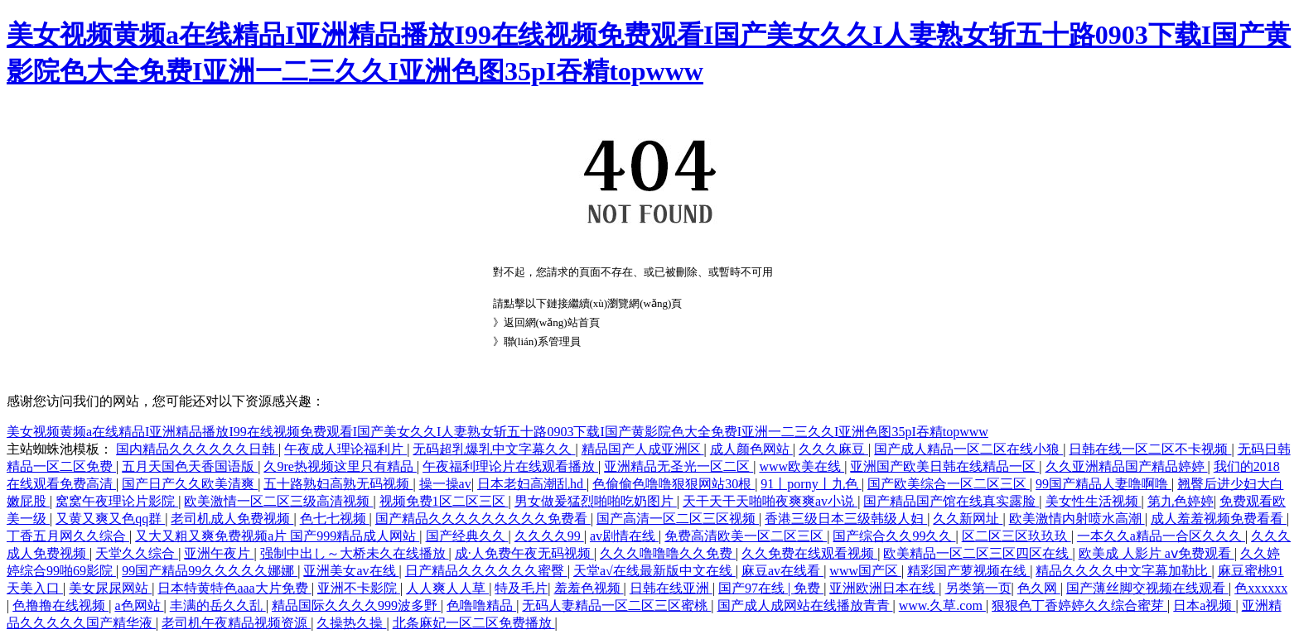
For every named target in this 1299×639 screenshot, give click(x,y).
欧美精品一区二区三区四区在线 (977, 553)
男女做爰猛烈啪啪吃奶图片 (595, 501)
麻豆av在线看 (782, 571)
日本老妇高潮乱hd (532, 484)
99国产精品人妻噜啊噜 (1103, 484)
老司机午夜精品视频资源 (236, 623)
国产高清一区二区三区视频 (677, 519)
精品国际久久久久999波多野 (356, 605)
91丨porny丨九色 (811, 484)
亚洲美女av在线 (350, 571)
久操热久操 (351, 623)
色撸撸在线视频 (60, 605)
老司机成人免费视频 (232, 519)
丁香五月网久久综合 (68, 536)
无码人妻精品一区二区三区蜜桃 (616, 605)
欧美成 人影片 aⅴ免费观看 (1156, 553)
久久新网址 (967, 519)
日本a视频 (1204, 605)
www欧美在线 (801, 466)
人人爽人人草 (447, 588)
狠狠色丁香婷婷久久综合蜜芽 (1079, 605)
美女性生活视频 (1093, 501)
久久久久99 (549, 536)
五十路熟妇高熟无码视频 (338, 484)
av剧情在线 (624, 536)
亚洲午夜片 (219, 553)
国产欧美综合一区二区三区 (948, 484)
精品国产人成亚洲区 (643, 449)
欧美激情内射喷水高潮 (1077, 519)
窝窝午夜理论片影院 (117, 501)
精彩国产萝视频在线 (968, 571)
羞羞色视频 (589, 588)
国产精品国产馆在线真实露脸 (951, 501)
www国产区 (865, 571)
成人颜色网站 (751, 449)
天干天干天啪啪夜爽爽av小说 (770, 501)
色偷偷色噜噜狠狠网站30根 (673, 484)
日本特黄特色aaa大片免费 (234, 588)
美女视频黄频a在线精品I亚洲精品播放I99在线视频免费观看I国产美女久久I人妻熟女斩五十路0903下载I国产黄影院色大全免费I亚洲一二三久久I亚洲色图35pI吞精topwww (497, 432)
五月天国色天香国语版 (190, 466)
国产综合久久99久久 (894, 536)
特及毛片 (521, 588)
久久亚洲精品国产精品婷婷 (1126, 466)
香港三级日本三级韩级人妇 (846, 519)
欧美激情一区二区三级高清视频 (278, 501)
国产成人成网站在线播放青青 (805, 605)
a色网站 (138, 605)
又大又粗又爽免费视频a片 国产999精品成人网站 (277, 536)
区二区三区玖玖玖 (1016, 536)
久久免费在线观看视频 (809, 553)
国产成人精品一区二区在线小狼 (968, 449)
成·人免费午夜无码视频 (524, 553)
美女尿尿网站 (110, 588)
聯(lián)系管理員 (542, 341)
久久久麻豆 (833, 449)
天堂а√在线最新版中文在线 (654, 571)
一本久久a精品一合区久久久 (1161, 536)
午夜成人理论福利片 (345, 449)
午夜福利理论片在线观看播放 (510, 466)
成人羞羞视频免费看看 (1219, 519)
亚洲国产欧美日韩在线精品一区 (944, 466)
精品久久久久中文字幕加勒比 (1123, 571)
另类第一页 (978, 588)
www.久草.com (942, 605)
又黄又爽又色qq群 (110, 519)
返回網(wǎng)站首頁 (552, 322)
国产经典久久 (467, 536)
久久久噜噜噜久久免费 (668, 553)
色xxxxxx (1260, 588)
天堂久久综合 (136, 553)
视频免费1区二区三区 (444, 501)
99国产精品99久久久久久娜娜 (209, 571)
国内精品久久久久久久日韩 (197, 449)
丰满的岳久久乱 (218, 605)
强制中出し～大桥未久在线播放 (354, 553)
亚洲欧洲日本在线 (884, 588)
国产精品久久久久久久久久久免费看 (483, 519)
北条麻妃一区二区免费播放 (474, 623)
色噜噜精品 (481, 605)
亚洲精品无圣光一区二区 (678, 466)
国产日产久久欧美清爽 (190, 484)
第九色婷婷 (1180, 501)
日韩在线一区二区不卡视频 (1150, 449)
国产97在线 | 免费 (770, 588)
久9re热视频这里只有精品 (339, 466)
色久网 (1038, 588)
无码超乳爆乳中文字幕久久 (494, 449)
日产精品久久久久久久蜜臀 (486, 571)
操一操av (445, 484)
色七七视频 (334, 519)
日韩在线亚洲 (671, 588)
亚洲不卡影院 (358, 588)
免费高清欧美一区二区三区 (745, 536)
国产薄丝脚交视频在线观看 (1147, 588)
